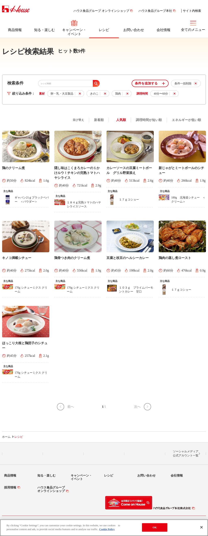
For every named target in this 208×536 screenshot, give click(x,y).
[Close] (201, 527)
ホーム (6, 436)
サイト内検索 (192, 10)
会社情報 (163, 30)
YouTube (144, 453)
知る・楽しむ (44, 30)
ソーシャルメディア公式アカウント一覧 (185, 453)
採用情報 (10, 487)
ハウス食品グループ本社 (155, 10)
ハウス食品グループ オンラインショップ (101, 10)
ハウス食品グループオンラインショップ (51, 489)
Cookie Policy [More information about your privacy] (107, 529)
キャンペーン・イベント (74, 32)
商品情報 (15, 30)
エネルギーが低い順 (186, 120)
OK (155, 527)
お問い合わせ (133, 30)
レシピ (104, 30)
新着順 (99, 120)
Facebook (104, 453)
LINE (22, 453)
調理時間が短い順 (149, 120)
